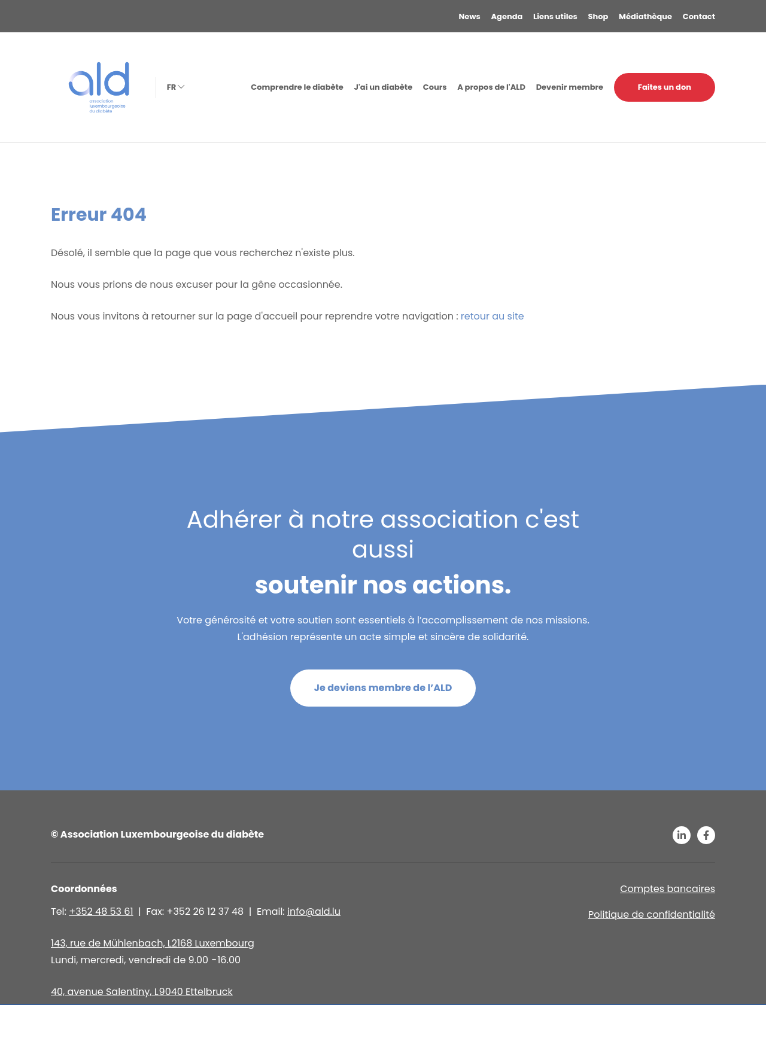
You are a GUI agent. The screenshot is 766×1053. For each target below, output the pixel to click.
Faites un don (664, 87)
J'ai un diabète (383, 87)
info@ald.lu (314, 911)
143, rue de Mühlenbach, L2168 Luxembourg (152, 943)
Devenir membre (569, 87)
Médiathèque (645, 16)
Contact (699, 16)
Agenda (507, 16)
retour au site (492, 316)
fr (174, 87)
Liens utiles (555, 16)
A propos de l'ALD (491, 87)
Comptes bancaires (667, 889)
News (470, 16)
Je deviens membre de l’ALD (383, 688)
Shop (598, 16)
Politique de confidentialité (651, 914)
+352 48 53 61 (101, 911)
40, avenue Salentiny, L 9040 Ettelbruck (142, 992)
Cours (435, 87)
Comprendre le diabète (297, 87)
